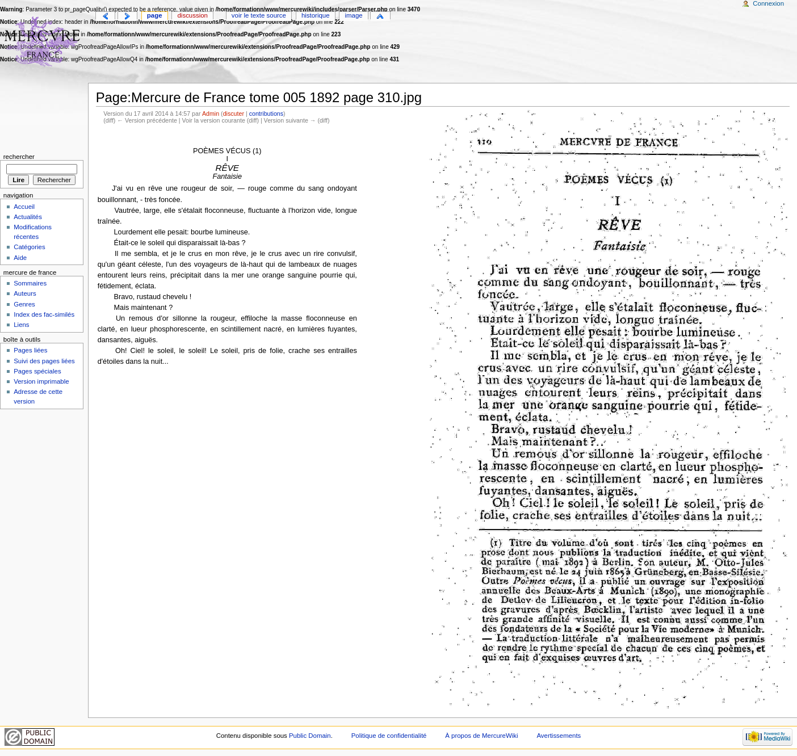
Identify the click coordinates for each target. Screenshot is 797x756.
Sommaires (30, 283)
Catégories (29, 246)
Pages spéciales (37, 371)
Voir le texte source (259, 15)
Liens (21, 324)
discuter (233, 113)
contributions (266, 113)
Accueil (24, 206)
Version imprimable (41, 381)
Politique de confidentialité (389, 735)
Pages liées (30, 350)
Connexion (768, 3)
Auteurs (25, 293)
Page (154, 15)
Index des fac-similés (44, 314)
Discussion (193, 15)
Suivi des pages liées (44, 361)
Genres (24, 304)
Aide (20, 257)
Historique (315, 15)
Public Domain (310, 735)
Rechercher (19, 156)
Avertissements (558, 735)
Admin (210, 113)
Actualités (28, 216)
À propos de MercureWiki (481, 735)
